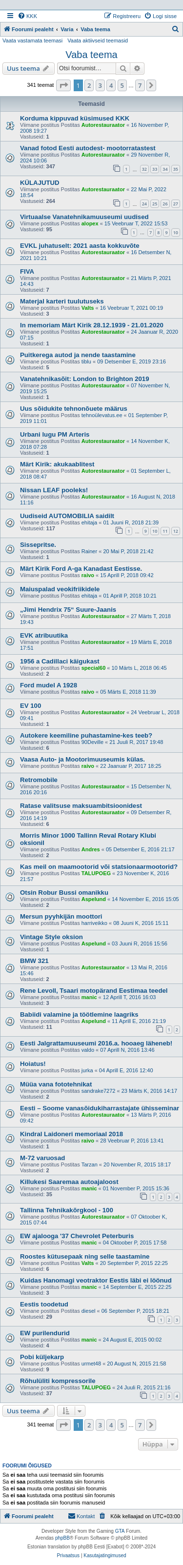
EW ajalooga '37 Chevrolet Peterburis (77, 1236)
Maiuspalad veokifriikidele (60, 589)
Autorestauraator (103, 125)
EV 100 (30, 705)
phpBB (62, 1538)
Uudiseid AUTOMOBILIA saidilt (67, 516)
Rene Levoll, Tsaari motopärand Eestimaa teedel (93, 990)
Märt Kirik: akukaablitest (57, 464)
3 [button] (100, 85)
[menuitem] (27, 16)
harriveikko (94, 923)
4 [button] (111, 85)
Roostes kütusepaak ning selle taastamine (84, 1256)
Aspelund (93, 899)
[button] (63, 85)
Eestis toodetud (44, 1304)
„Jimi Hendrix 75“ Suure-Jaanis (68, 609)
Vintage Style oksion (51, 937)
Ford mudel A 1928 (48, 685)
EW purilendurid (45, 1333)
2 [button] (89, 85)
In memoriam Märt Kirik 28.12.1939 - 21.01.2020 (91, 325)
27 (175, 204)
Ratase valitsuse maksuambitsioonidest (81, 805)
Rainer (89, 551)
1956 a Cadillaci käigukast (60, 661)
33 (154, 169)
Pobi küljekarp (42, 1357)
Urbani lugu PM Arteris (54, 434)
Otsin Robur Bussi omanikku (64, 892)
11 (165, 531)
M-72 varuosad (42, 1158)
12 (175, 531)
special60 (93, 668)
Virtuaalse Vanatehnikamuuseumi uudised (84, 217)
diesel (88, 1311)
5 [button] (122, 85)
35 (175, 169)
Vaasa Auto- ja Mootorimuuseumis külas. (82, 759)
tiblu (86, 361)
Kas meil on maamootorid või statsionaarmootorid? (99, 866)
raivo (87, 575)
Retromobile (39, 779)
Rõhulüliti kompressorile (58, 1380)
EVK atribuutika (44, 635)
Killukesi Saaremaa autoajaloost (69, 1181)
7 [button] (140, 85)
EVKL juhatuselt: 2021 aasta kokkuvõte (80, 245)
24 (144, 204)
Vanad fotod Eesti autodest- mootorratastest (88, 148)
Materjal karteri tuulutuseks (62, 301)
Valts (87, 308)
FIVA (27, 271)
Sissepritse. (38, 544)
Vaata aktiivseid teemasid (97, 40)
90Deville (92, 742)
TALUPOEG (96, 873)
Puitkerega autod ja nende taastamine (78, 355)
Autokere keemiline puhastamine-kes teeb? (86, 735)
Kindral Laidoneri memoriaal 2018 (71, 1134)
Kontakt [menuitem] (81, 1515)
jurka (87, 1070)
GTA (120, 1531)
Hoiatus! (33, 1063)
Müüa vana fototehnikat (56, 1084)
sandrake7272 (98, 1091)
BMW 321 (34, 960)
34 (165, 169)
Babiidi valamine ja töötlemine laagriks (79, 1014)
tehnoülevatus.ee (101, 415)
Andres (90, 849)
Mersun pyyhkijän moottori (61, 916)
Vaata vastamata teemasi (32, 40)
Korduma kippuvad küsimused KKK (74, 118)
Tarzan (89, 1164)
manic (89, 997)
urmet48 (91, 1363)
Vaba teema (91, 54)
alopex (90, 223)
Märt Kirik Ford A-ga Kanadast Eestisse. (81, 568)
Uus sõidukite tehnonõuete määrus (73, 408)
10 (175, 232)
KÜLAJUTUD (40, 182)
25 (154, 204)
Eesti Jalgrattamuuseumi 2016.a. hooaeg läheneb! (96, 1043)
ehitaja (89, 522)
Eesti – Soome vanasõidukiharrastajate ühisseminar (99, 1108)
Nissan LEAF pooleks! (54, 490)
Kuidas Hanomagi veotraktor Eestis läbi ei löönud (96, 1280)
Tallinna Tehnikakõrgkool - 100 (66, 1210)
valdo (87, 1050)
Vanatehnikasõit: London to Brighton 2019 (84, 378)
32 (144, 169)
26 (165, 204)
